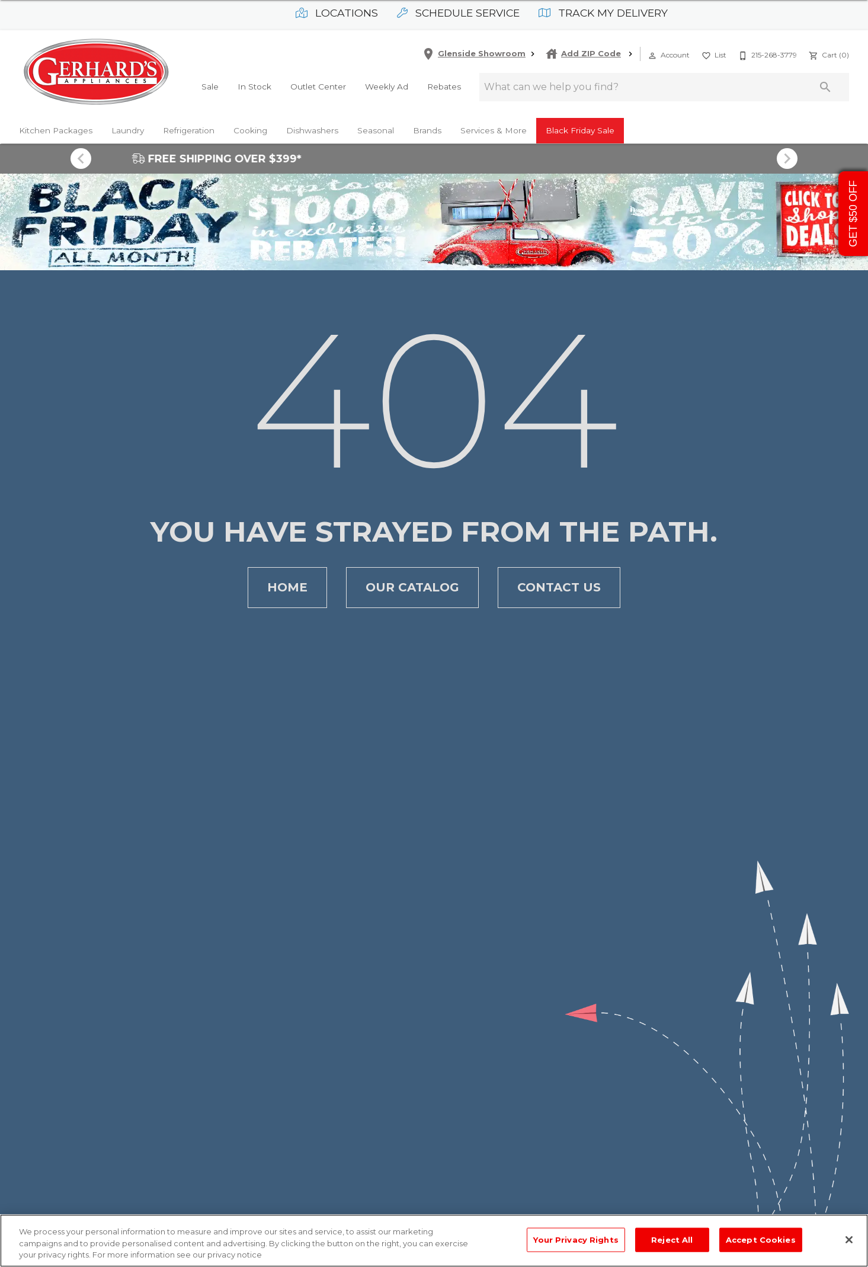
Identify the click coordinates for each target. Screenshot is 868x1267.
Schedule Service (458, 13)
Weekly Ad (386, 86)
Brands (427, 130)
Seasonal (375, 130)
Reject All (672, 1239)
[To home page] (96, 73)
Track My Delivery (603, 13)
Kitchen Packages (55, 130)
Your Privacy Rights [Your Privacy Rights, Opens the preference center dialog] (575, 1239)
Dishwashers (312, 130)
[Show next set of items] (787, 158)
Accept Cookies (761, 1239)
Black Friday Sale (580, 130)
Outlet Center (318, 86)
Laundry (127, 130)
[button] (652, 56)
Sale (210, 86)
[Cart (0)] (827, 54)
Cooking (250, 130)
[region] (434, 1240)
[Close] (849, 1240)
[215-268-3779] (766, 54)
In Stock (254, 86)
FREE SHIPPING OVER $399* (434, 158)
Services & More (493, 130)
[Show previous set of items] (81, 158)
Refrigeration (188, 130)
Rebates (444, 86)
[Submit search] (825, 87)
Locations (337, 13)
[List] (712, 54)
